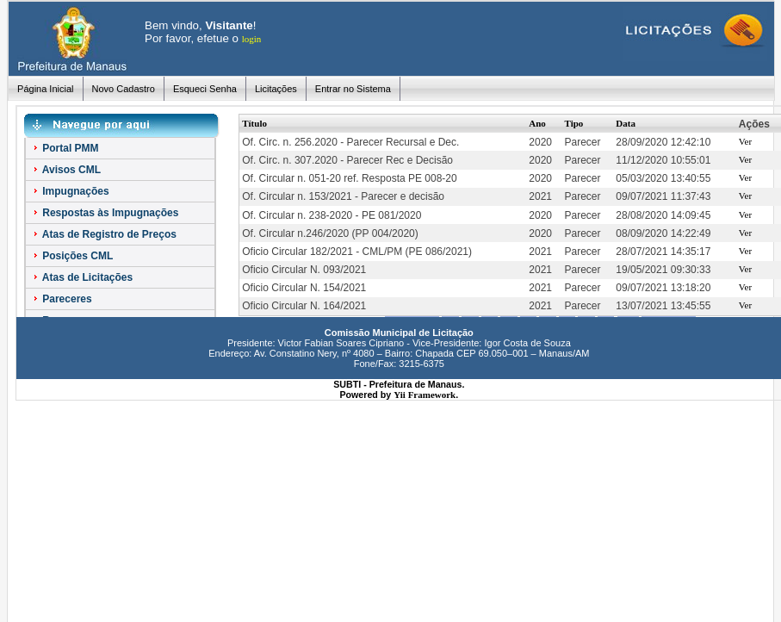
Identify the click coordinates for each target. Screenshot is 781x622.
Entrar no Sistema (353, 89)
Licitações (276, 89)
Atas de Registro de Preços (104, 234)
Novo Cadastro (123, 89)
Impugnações (70, 191)
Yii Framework (425, 394)
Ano (537, 123)
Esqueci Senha (205, 89)
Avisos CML (66, 170)
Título (254, 123)
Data (625, 123)
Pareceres (61, 299)
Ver (745, 141)
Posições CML (72, 256)
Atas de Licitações (82, 277)
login (252, 39)
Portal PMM (65, 148)
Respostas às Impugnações (104, 213)
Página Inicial (45, 89)
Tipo (574, 123)
